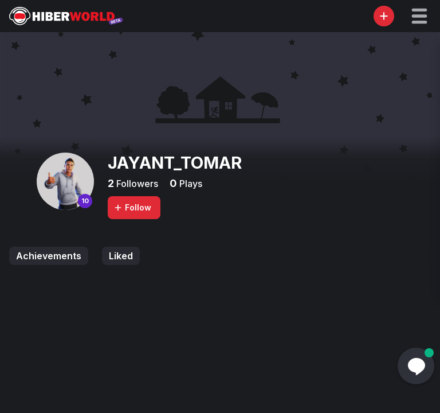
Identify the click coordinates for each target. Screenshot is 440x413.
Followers (136, 183)
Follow (132, 207)
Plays (189, 183)
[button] (419, 16)
